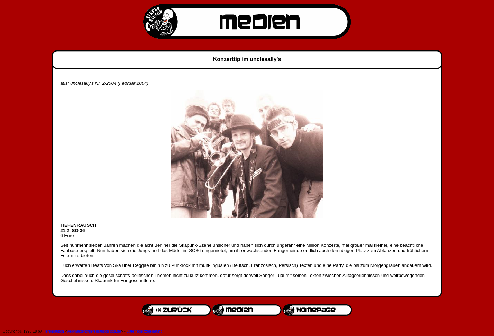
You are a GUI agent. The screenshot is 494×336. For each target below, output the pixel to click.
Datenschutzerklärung (145, 331)
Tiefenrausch (53, 331)
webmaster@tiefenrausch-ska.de (94, 331)
